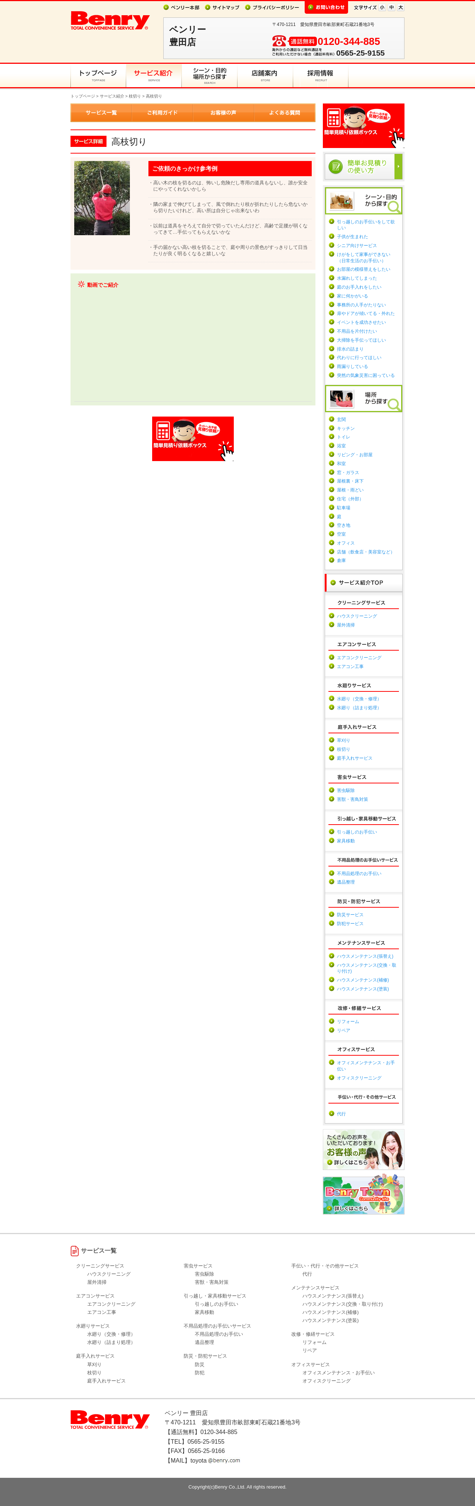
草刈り (343, 740)
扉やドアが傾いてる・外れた (366, 313)
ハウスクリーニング (357, 616)
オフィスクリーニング (359, 1078)
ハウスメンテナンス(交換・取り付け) (342, 1304)
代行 (341, 1114)
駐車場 (343, 507)
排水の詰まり (350, 349)
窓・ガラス (348, 472)
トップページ (83, 96)
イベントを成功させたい (361, 322)
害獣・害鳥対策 (352, 799)
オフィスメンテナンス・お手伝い (338, 1372)
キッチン (346, 428)
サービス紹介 (112, 96)
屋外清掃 (346, 625)
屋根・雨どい (350, 490)
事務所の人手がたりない (361, 305)
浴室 (341, 445)
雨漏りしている (352, 366)
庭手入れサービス (355, 758)
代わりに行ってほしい (359, 357)
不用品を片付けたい (357, 331)
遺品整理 (346, 882)
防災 (199, 1364)
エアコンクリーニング (359, 657)
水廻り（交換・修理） (359, 698)
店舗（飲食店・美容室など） (366, 552)
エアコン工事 (350, 666)
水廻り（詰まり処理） (359, 707)
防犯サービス (350, 923)
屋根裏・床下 (350, 481)
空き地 (343, 525)
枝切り (135, 96)
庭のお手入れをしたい (359, 287)
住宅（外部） (350, 499)
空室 (341, 534)
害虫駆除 (346, 790)
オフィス (346, 543)
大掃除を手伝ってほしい (361, 340)
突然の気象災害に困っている (366, 375)
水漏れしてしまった (357, 278)
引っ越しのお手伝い (357, 832)
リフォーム (348, 1021)
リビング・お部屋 (355, 454)
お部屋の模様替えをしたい (363, 269)
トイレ (343, 437)
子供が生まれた (352, 236)
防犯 (199, 1372)
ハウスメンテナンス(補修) (363, 980)
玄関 (341, 419)
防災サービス (350, 914)
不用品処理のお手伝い (359, 873)
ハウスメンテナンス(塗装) (363, 989)
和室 (341, 463)
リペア (343, 1030)
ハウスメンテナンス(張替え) (365, 956)
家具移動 (346, 841)
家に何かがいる (352, 296)
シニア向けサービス (357, 245)
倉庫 (341, 560)
